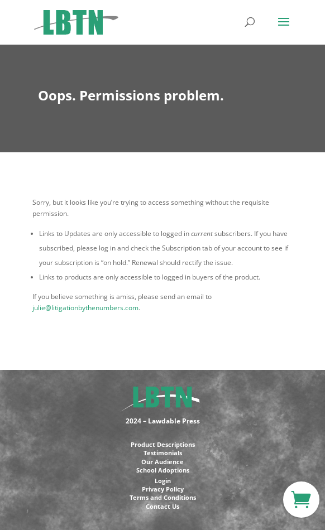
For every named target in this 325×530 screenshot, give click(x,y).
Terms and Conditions (163, 497)
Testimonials (163, 453)
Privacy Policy (163, 489)
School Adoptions (162, 470)
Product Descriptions (163, 444)
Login (163, 480)
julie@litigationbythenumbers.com (85, 307)
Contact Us (162, 506)
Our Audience (162, 461)
